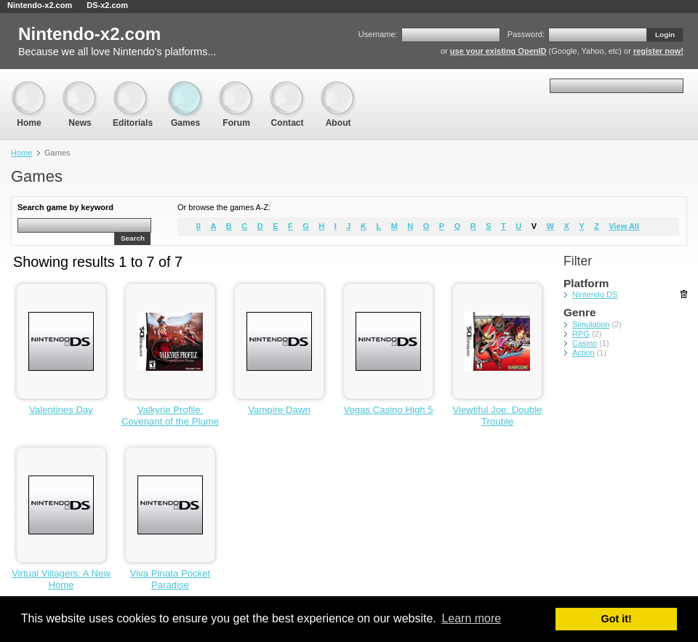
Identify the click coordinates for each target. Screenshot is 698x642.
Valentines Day (61, 409)
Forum (236, 88)
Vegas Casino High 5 (388, 409)
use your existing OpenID (498, 51)
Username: (378, 34)
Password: (526, 34)
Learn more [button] (471, 618)
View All (624, 226)
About (338, 88)
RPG (581, 333)
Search (133, 238)
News (80, 88)
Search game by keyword (65, 207)
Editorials (133, 88)
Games (185, 88)
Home (29, 88)
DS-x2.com (107, 5)
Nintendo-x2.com (39, 5)
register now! (658, 51)
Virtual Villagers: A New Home (61, 579)
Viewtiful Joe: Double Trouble (497, 415)
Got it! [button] (616, 619)
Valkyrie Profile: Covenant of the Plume (170, 415)
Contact (287, 88)
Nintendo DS (594, 294)
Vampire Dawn (279, 409)
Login (665, 35)
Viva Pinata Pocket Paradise (170, 579)
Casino (584, 343)
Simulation (590, 324)
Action (583, 352)
